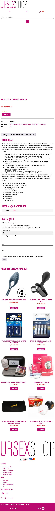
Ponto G (37, 124)
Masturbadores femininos (27, 124)
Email (3, 250)
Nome (3, 244)
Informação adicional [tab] (17, 135)
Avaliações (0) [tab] (30, 135)
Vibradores (43, 124)
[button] (27, 21)
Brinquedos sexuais (15, 124)
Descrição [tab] (5, 135)
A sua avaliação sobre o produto (9, 235)
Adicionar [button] (14, 308)
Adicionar (6, 115)
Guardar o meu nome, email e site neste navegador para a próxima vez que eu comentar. (23, 256)
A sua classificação (6, 230)
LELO (11, 127)
